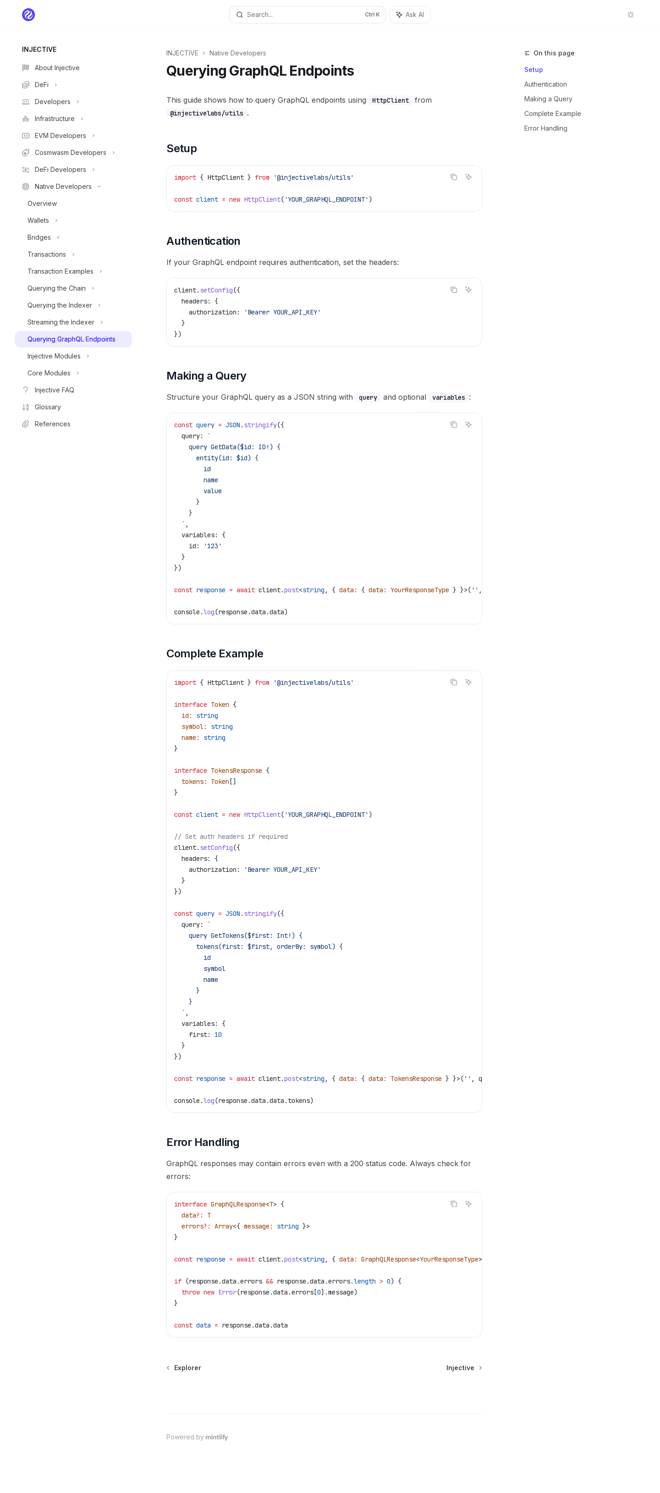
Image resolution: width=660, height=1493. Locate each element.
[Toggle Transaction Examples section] (73, 271)
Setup (533, 69)
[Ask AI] (468, 177)
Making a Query (548, 99)
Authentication (545, 84)
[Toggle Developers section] (73, 102)
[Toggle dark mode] (630, 14)
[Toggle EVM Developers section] (73, 135)
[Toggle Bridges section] (73, 237)
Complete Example (552, 113)
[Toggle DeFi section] (73, 85)
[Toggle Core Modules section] (73, 373)
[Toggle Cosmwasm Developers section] (73, 152)
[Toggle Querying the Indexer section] (73, 305)
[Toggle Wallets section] (73, 220)
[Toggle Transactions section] (73, 254)
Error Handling (545, 128)
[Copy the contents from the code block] (454, 177)
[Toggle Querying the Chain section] (73, 288)
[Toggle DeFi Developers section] (73, 169)
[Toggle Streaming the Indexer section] (73, 322)
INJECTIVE (182, 53)
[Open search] (307, 14)
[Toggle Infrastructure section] (73, 118)
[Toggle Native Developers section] (73, 186)
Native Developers (237, 53)
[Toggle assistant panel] (410, 14)
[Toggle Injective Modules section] (73, 356)
